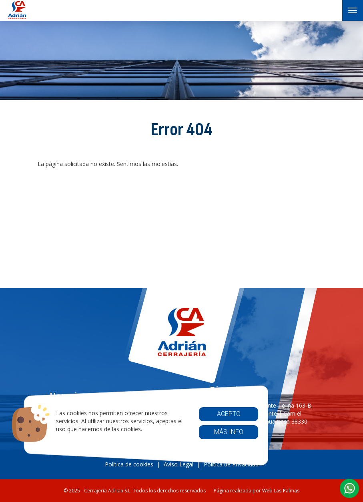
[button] (349, 488)
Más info (228, 432)
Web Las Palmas (281, 490)
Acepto (228, 414)
